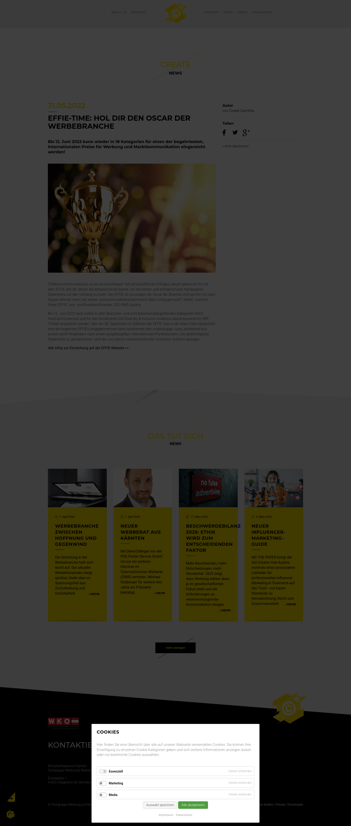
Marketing (116, 783)
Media (113, 795)
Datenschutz (184, 815)
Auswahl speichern (160, 805)
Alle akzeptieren (193, 805)
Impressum (166, 815)
